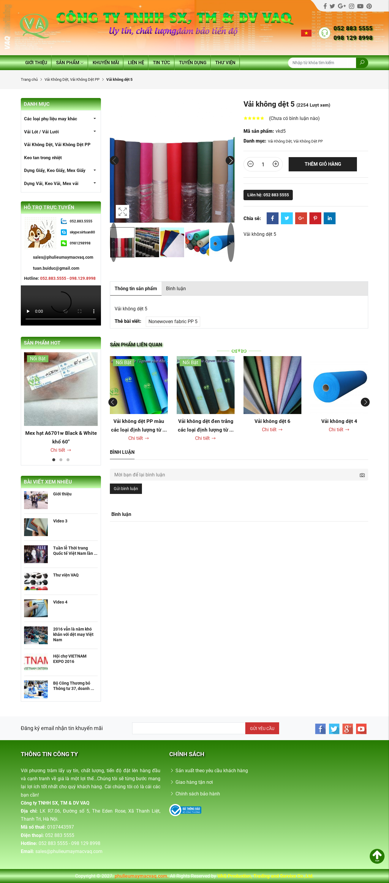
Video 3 (60, 521)
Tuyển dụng (192, 62)
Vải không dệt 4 (339, 421)
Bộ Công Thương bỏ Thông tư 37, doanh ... (73, 686)
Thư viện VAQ (66, 575)
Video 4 (60, 602)
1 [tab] (53, 459)
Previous (114, 160)
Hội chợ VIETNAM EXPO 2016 (69, 659)
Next (230, 160)
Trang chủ (29, 79)
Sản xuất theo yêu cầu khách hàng (208, 770)
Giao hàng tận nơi (191, 782)
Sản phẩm (70, 62)
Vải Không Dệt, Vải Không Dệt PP (72, 79)
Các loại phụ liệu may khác (50, 118)
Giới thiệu (36, 62)
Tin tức (161, 62)
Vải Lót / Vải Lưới (41, 132)
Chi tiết (61, 450)
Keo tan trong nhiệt (43, 157)
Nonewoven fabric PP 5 (172, 321)
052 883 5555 (353, 28)
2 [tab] (60, 459)
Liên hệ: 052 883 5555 (268, 194)
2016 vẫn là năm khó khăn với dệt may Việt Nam (73, 634)
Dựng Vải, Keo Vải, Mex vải (51, 183)
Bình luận (176, 288)
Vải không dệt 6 (272, 421)
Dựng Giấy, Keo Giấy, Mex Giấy (55, 170)
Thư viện (225, 62)
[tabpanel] (61, 403)
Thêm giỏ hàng (323, 164)
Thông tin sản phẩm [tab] (136, 288)
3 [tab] (68, 459)
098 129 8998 (353, 37)
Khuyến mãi (106, 62)
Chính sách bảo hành (194, 794)
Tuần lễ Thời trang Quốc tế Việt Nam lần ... (75, 551)
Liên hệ (136, 62)
